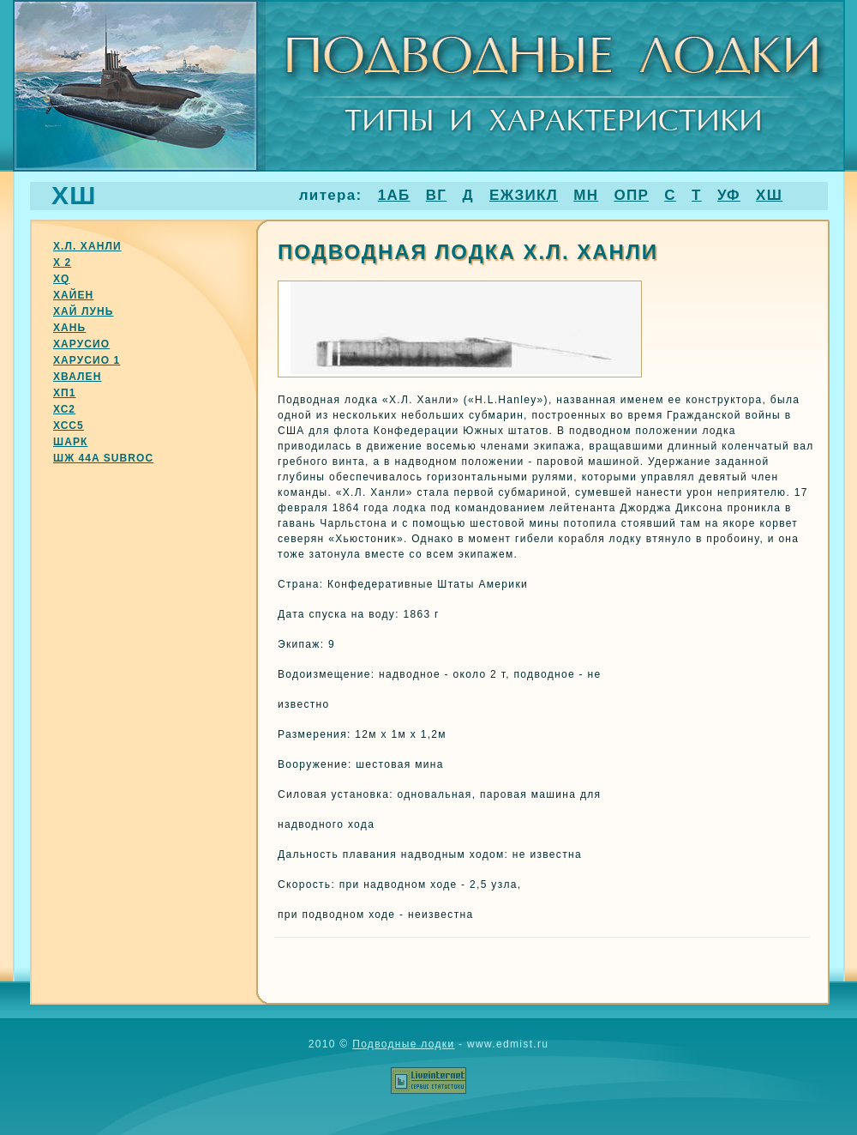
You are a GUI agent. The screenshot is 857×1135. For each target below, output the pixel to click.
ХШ (769, 195)
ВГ (436, 195)
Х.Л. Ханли (87, 246)
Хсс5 (68, 426)
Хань (69, 328)
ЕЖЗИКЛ (523, 195)
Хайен (73, 295)
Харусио (81, 344)
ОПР (631, 195)
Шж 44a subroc (103, 458)
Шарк (70, 442)
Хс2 (64, 409)
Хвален (77, 377)
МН (585, 195)
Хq (61, 279)
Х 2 (62, 263)
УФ (728, 195)
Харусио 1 (86, 360)
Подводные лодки (403, 1044)
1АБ (394, 195)
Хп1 (64, 393)
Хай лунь (83, 311)
